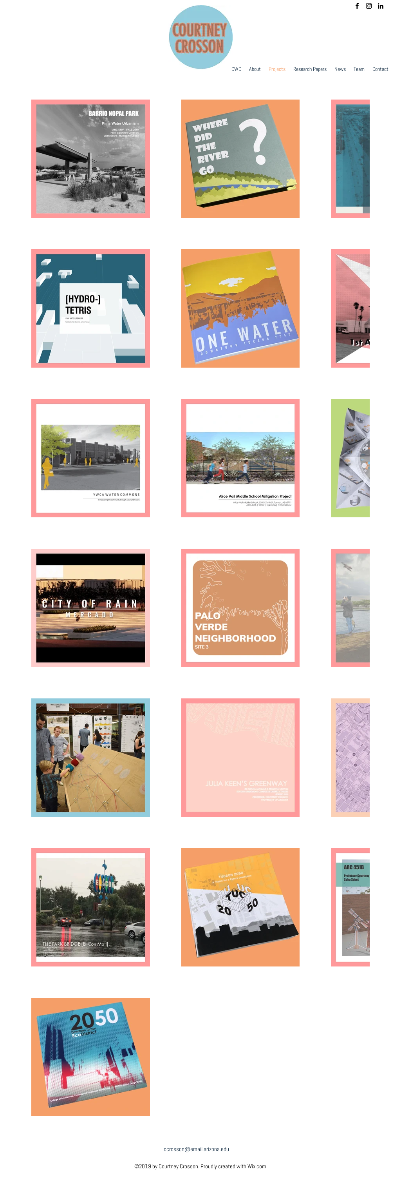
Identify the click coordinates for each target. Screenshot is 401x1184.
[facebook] (357, 6)
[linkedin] (381, 6)
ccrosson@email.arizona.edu (196, 1149)
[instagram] (369, 6)
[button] (340, 69)
